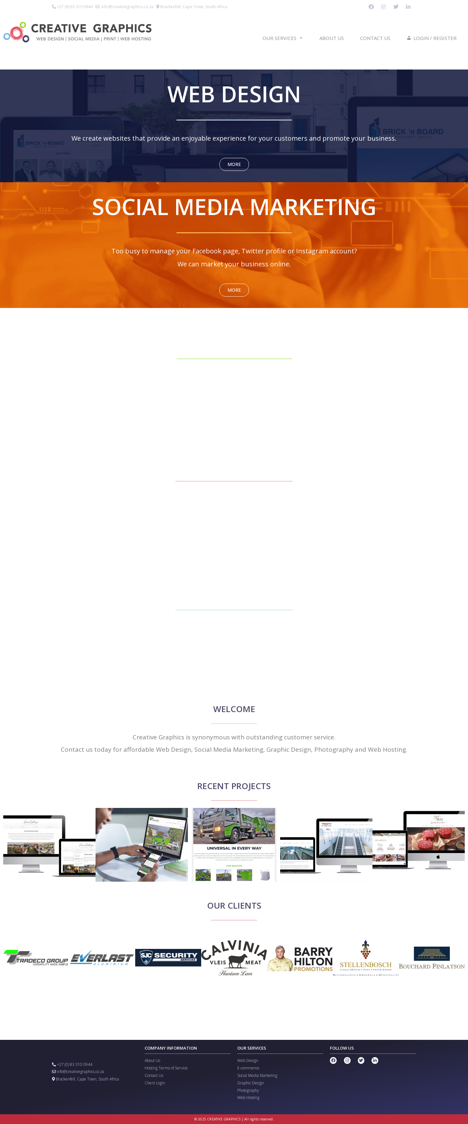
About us (331, 38)
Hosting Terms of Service (166, 1068)
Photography (248, 1090)
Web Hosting (248, 1097)
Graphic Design (250, 1083)
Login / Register (435, 38)
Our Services (283, 38)
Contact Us (154, 1075)
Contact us (375, 38)
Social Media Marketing (257, 1075)
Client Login (155, 1083)
